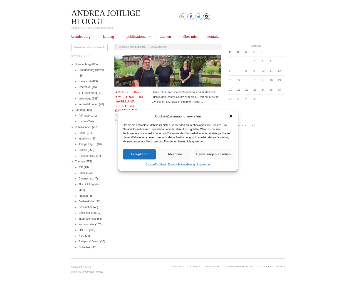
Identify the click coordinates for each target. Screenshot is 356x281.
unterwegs (85, 98)
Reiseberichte (87, 155)
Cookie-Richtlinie (156, 164)
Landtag (108, 37)
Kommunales (86, 224)
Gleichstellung (87, 212)
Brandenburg (81, 37)
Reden (83, 121)
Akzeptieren (139, 154)
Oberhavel (85, 87)
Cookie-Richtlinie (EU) (272, 266)
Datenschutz (86, 178)
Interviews (85, 138)
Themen (165, 37)
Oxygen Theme (93, 271)
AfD (81, 167)
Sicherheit (85, 247)
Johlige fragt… (87, 144)
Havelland (85, 81)
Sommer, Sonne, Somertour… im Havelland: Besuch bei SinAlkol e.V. (128, 101)
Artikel (82, 132)
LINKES (83, 230)
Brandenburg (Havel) (91, 70)
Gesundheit (85, 207)
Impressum (203, 164)
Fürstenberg (89, 92)
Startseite (140, 46)
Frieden (83, 195)
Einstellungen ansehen (213, 154)
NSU (81, 235)
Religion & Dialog (89, 241)
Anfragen (84, 115)
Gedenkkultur (87, 201)
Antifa (82, 172)
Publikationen (136, 37)
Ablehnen (175, 154)
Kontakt (213, 37)
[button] (231, 116)
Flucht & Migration (90, 184)
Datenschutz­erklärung (181, 164)
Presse (83, 150)
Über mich (191, 37)
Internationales (87, 218)
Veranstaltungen (88, 104)
